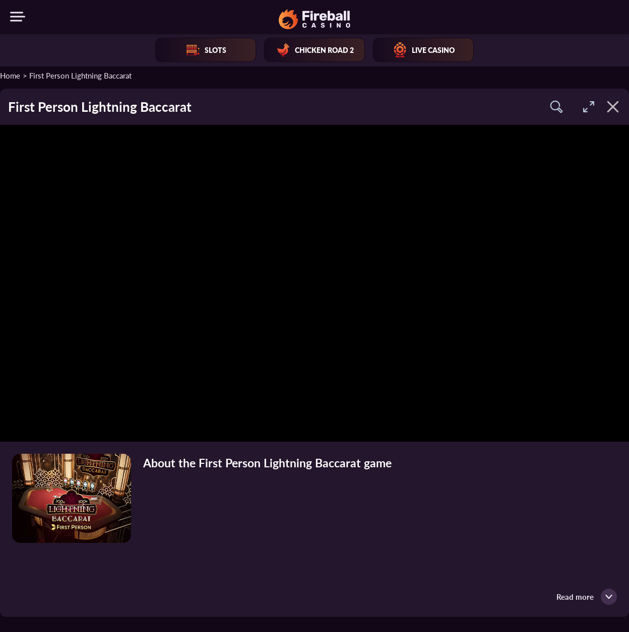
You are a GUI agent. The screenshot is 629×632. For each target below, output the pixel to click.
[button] (556, 107)
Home (10, 75)
